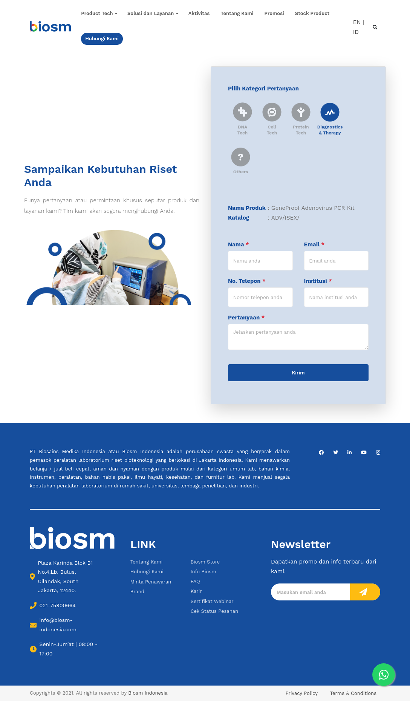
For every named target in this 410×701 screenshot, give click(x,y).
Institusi (318, 281)
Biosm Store (205, 562)
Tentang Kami (237, 13)
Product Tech (97, 13)
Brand (137, 591)
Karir (196, 591)
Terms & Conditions (353, 693)
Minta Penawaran (150, 582)
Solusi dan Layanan (150, 13)
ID (356, 32)
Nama (238, 244)
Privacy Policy (302, 693)
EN (357, 21)
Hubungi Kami (147, 571)
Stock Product (312, 13)
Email (314, 244)
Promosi (274, 13)
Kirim (298, 373)
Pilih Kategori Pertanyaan (263, 88)
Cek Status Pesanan (215, 611)
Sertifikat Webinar (212, 601)
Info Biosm (203, 571)
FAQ (195, 581)
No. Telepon (247, 281)
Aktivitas (199, 13)
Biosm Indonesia (147, 693)
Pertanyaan (246, 317)
